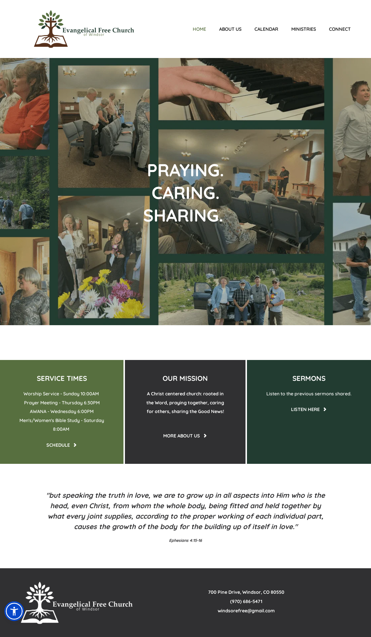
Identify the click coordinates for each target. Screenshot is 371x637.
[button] (14, 611)
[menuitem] (199, 29)
